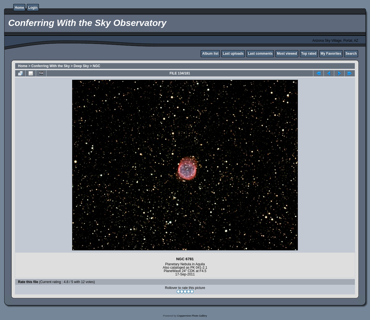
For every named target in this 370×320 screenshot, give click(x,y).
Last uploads (233, 54)
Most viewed (287, 54)
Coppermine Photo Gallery (192, 315)
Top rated (308, 54)
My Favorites (331, 54)
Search (351, 54)
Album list (210, 54)
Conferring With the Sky (50, 66)
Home (19, 8)
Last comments (260, 54)
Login (32, 8)
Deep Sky (81, 66)
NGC (96, 66)
